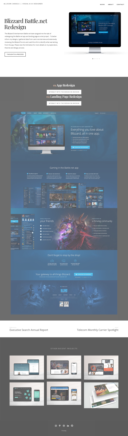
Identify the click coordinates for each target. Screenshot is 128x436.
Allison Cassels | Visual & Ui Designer (23, 4)
